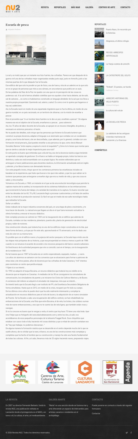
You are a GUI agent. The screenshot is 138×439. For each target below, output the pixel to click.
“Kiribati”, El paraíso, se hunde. (118, 87)
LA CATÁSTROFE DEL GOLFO (118, 75)
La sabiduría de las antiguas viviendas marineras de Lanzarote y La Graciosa (118, 136)
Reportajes (60, 7)
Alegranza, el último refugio (117, 41)
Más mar (75, 7)
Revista (45, 7)
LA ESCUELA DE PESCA (116, 122)
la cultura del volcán (114, 110)
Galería (89, 7)
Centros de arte (107, 7)
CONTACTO (125, 7)
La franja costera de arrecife (118, 64)
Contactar (96, 413)
